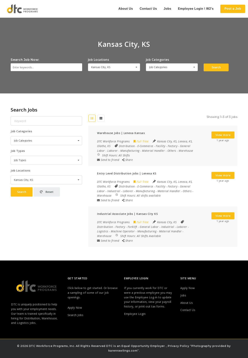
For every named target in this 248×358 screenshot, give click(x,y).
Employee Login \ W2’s (196, 8)
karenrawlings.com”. (124, 350)
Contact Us (148, 8)
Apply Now (75, 307)
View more (223, 135)
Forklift (132, 227)
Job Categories (157, 59)
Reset (47, 192)
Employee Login (135, 314)
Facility (160, 146)
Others (171, 150)
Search (216, 67)
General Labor (149, 227)
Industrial (113, 191)
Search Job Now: (25, 60)
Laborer (112, 150)
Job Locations (98, 59)
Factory (172, 146)
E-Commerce (145, 146)
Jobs (167, 8)
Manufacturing (130, 150)
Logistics (102, 231)
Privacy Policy (178, 346)
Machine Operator (123, 231)
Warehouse (186, 150)
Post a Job (232, 8)
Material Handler (153, 150)
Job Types (18, 151)
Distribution (127, 146)
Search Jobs (76, 315)
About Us (125, 8)
